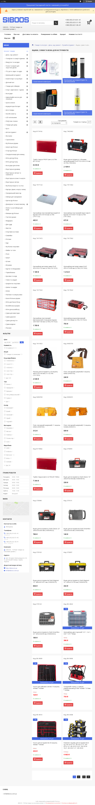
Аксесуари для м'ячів (12, 165)
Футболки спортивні (12, 247)
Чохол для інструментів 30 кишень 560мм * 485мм (45, 743)
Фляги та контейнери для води (14, 209)
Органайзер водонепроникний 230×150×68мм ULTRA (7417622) (75, 319)
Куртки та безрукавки (13, 269)
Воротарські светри (12, 182)
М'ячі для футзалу (12, 162)
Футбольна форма (12, 143)
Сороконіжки (10, 140)
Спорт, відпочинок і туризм (15, 90)
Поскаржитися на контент (53, 803)
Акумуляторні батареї (13, 106)
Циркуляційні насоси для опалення (14, 98)
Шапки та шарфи (11, 287)
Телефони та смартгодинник (15, 58)
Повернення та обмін (49, 34)
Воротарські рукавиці (13, 169)
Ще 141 (8, 378)
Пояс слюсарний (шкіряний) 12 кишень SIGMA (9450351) (77, 426)
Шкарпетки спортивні (13, 283)
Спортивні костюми (12, 232)
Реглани (8, 239)
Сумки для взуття (11, 320)
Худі (7, 243)
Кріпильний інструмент (13, 75)
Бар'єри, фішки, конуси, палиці (16, 189)
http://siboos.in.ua (11, 568)
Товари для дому (11, 125)
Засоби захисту (11, 114)
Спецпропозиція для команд (15, 154)
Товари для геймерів (12, 86)
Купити (39, 173)
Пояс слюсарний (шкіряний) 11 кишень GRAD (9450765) (46, 426)
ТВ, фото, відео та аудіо (14, 71)
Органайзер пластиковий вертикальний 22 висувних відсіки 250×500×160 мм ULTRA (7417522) (45, 320)
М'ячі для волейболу (12, 309)
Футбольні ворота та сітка (14, 186)
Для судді (9, 224)
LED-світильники (11, 117)
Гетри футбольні (11, 151)
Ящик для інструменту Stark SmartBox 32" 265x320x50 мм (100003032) (46, 633)
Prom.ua (57, 801)
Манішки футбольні (12, 213)
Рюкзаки (8, 328)
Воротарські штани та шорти (15, 178)
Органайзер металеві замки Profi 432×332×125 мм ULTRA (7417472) (45, 267)
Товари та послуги (41, 45)
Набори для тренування (14, 197)
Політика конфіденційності (69, 803)
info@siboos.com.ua (12, 570)
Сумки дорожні (11, 317)
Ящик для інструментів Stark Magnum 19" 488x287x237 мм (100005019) (46, 581)
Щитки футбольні (12, 200)
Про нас (17, 34)
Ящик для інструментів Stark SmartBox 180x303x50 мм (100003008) (77, 529)
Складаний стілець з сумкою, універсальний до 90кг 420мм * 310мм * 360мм (77, 688)
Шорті (8, 258)
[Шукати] (56, 23)
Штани (8, 261)
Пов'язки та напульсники (14, 295)
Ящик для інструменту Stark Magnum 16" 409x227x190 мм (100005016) (76, 581)
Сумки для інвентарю (13, 313)
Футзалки (9, 136)
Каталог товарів (9, 51)
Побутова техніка (12, 121)
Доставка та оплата (30, 34)
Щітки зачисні (10, 103)
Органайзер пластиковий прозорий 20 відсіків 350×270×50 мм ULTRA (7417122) (46, 214)
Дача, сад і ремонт (54, 45)
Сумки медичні (10, 324)
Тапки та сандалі (11, 280)
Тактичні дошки (11, 217)
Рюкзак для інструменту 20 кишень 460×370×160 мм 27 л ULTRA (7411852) (45, 373)
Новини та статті (75, 34)
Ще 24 (8, 465)
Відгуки (7, 38)
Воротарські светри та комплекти (13, 174)
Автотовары (10, 110)
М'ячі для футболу (12, 158)
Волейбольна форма (13, 306)
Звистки (8, 228)
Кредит (63, 34)
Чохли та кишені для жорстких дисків (12, 67)
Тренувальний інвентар (13, 193)
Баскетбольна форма (13, 298)
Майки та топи (11, 250)
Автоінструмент (11, 132)
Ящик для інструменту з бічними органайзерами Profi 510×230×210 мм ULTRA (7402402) (77, 161)
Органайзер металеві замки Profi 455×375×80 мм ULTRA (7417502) (75, 267)
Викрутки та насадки (12, 62)
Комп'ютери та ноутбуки (14, 79)
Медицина (9, 221)
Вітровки (9, 265)
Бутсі (7, 128)
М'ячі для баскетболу (13, 302)
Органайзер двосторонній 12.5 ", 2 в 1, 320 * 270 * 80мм (77, 633)
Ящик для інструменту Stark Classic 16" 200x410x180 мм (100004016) (77, 477)
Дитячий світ (10, 82)
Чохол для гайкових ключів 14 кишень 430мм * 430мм (46, 687)
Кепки (8, 291)
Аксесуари (9, 93)
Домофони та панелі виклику (15, 204)
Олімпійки (9, 235)
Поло (7, 254)
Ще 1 (7, 401)
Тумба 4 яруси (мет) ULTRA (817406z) (46, 477)
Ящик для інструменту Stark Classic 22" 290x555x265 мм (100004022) (46, 529)
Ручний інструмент (68, 45)
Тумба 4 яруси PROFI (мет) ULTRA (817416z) (45, 160)
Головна (7, 34)
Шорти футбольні (12, 147)
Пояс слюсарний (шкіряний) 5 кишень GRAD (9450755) (77, 372)
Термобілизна (10, 272)
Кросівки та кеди (11, 276)
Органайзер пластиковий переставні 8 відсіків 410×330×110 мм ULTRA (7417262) (77, 214)
